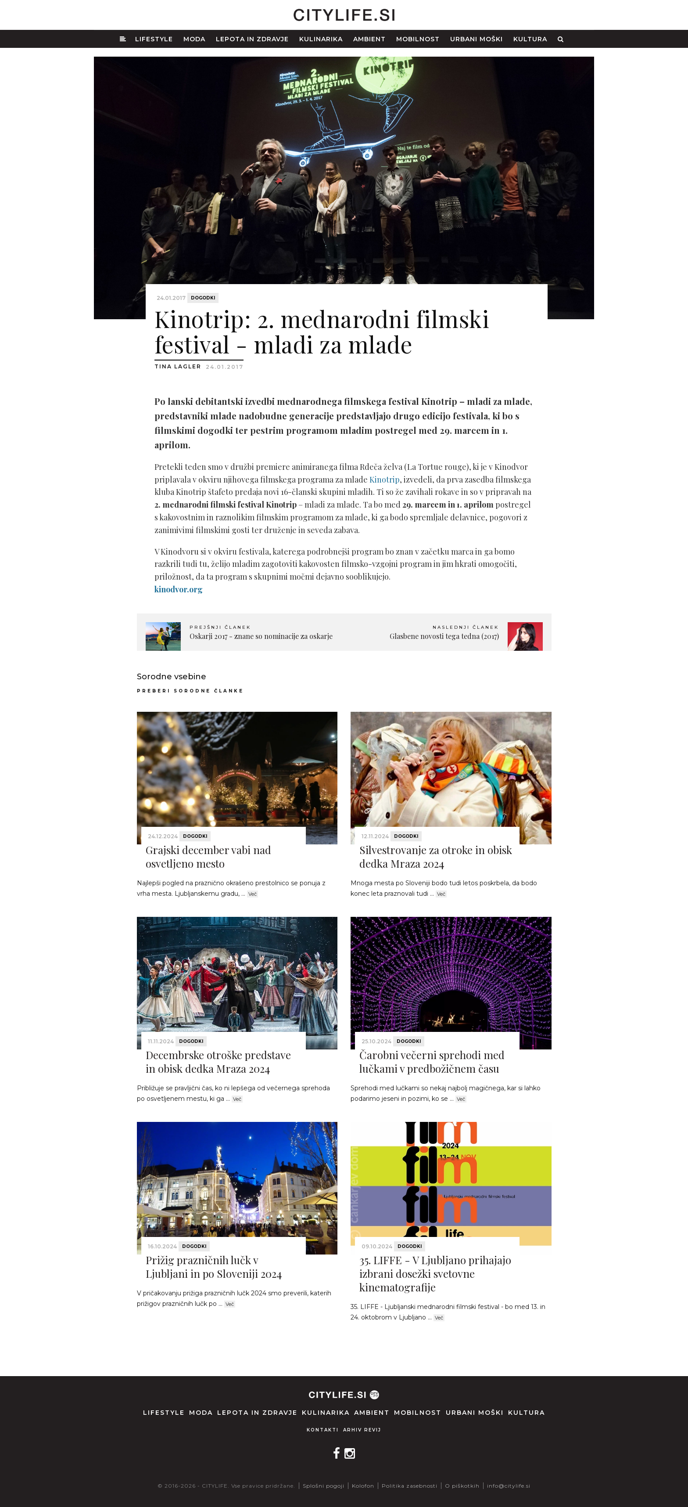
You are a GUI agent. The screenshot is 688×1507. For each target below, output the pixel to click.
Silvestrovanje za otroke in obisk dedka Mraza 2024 (435, 856)
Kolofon (363, 1485)
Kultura (530, 39)
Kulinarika (321, 39)
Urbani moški (476, 39)
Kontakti (323, 1430)
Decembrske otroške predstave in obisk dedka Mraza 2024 (218, 1061)
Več (252, 894)
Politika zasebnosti (409, 1485)
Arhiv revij (362, 1430)
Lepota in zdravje (252, 39)
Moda (194, 39)
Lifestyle (154, 39)
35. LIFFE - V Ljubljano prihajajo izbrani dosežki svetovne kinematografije (435, 1273)
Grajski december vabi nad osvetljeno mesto (208, 856)
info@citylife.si (508, 1485)
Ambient (369, 39)
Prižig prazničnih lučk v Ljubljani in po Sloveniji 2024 (214, 1266)
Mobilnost (418, 39)
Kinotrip (384, 479)
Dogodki (203, 298)
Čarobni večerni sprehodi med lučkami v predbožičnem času (432, 1061)
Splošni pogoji (323, 1485)
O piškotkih (462, 1485)
